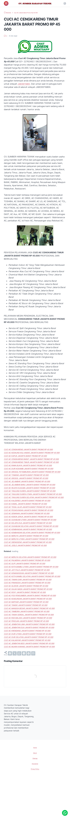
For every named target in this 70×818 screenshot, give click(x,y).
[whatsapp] (19, 695)
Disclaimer (35, 805)
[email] (33, 695)
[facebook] (10, 695)
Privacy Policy (35, 810)
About (35, 794)
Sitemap (35, 800)
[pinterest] (29, 695)
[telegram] (24, 695)
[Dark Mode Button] (64, 3)
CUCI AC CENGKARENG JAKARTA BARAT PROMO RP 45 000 (33, 449)
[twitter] (15, 695)
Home (35, 789)
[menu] (6, 3)
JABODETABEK (25, 84)
